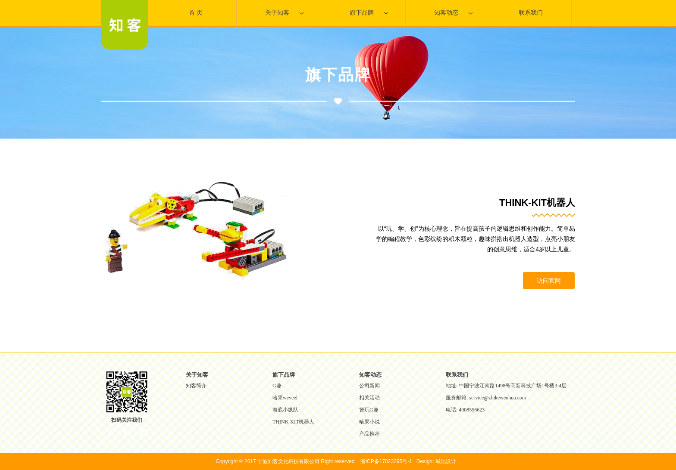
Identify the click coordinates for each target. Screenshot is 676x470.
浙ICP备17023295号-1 (386, 461)
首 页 (196, 12)
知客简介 (196, 386)
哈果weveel (284, 398)
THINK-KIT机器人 (293, 422)
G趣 (277, 386)
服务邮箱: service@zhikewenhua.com (486, 398)
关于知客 (284, 13)
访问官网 (549, 280)
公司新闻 (369, 386)
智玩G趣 (369, 410)
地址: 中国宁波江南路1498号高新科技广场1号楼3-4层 (506, 386)
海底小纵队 (285, 410)
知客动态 (453, 13)
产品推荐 (369, 434)
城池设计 (445, 461)
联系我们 (531, 12)
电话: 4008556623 (465, 410)
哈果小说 (369, 422)
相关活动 (369, 398)
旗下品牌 (369, 13)
